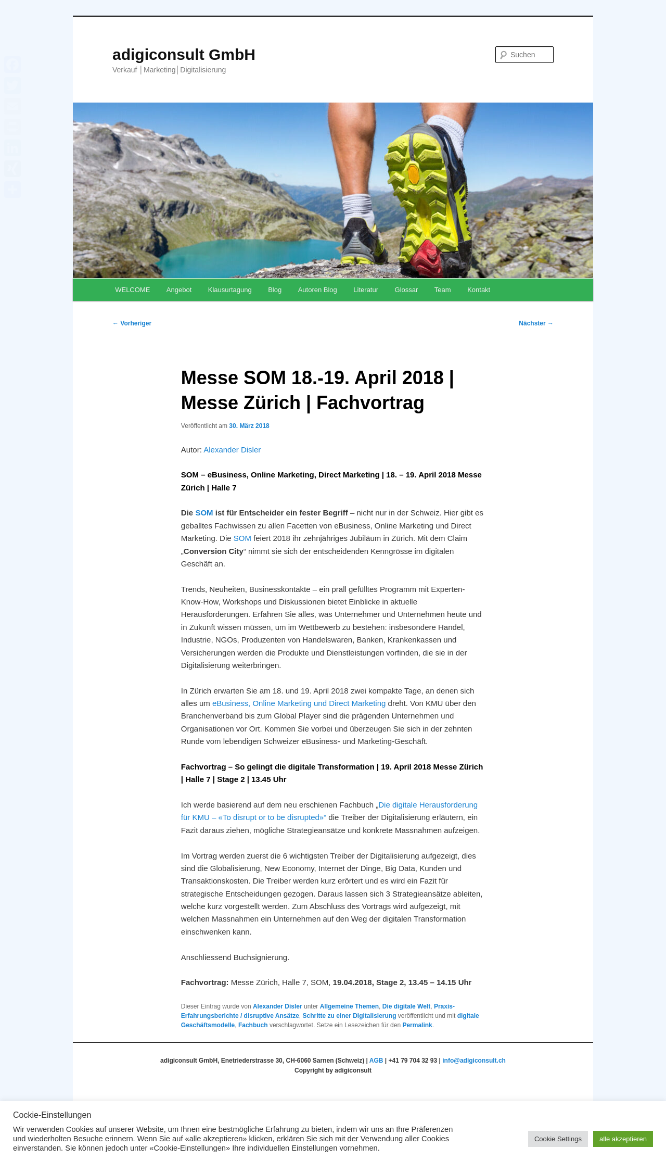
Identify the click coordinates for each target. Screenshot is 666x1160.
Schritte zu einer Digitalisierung (349, 1015)
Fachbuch (253, 1025)
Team (442, 290)
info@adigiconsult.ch (474, 1060)
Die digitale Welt (406, 1006)
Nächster (536, 323)
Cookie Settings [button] (558, 1139)
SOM (204, 512)
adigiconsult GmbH (183, 54)
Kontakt (478, 290)
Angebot (178, 290)
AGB (376, 1060)
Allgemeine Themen (349, 1006)
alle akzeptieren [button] (623, 1139)
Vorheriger (131, 323)
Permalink (417, 1025)
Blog (274, 290)
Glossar (406, 290)
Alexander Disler (232, 449)
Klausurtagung (230, 290)
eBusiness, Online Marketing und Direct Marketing (299, 703)
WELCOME (132, 290)
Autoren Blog (317, 290)
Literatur (365, 290)
